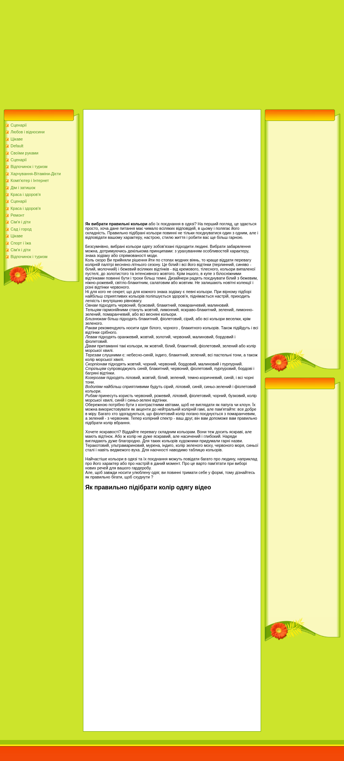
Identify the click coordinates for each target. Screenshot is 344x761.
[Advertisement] (128, 52)
